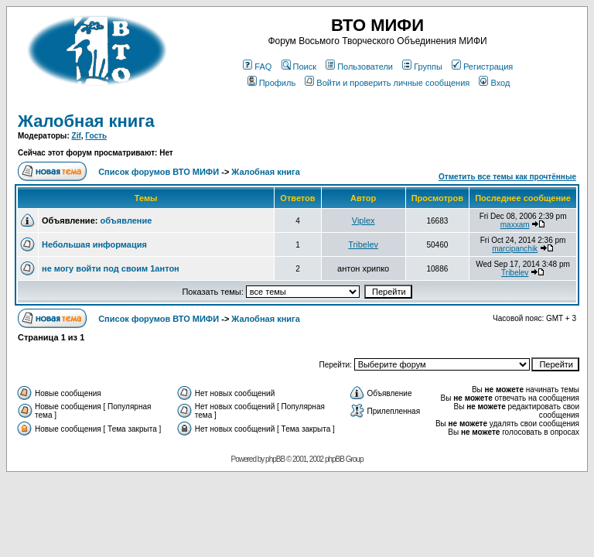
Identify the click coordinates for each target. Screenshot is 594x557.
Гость (96, 136)
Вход (494, 82)
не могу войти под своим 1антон (110, 268)
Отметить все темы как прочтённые (507, 177)
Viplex (363, 220)
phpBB (275, 459)
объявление (126, 220)
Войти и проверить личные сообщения (387, 82)
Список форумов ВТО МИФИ (158, 171)
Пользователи (359, 66)
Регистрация (482, 66)
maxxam (515, 224)
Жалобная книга (86, 121)
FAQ (257, 66)
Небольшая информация (94, 244)
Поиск (299, 66)
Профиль (272, 82)
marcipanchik (515, 248)
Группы (422, 66)
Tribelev (363, 244)
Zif (76, 136)
